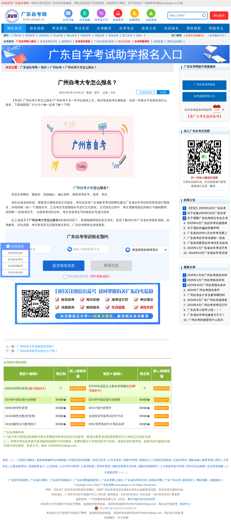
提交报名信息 (63, 265)
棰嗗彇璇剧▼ (77, 388)
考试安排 (81, 28)
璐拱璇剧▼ (77, 399)
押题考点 (216, 28)
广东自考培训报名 (204, 84)
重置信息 (111, 265)
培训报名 (171, 28)
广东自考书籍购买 (60, 480)
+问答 (163, 92)
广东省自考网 (29, 67)
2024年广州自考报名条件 (201, 290)
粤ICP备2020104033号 (141, 499)
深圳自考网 (155, 480)
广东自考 (34, 104)
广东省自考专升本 (136, 480)
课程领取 (193, 28)
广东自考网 (107, 484)
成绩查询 (66, 41)
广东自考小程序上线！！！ (202, 310)
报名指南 (37, 28)
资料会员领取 (174, 41)
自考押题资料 (141, 41)
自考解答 (104, 28)
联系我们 (188, 480)
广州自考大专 (83, 188)
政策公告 (149, 28)
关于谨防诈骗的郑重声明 (201, 228)
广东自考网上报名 (26, 41)
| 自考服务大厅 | (217, 35)
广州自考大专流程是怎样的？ (36, 346)
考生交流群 (124, 41)
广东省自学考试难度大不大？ (204, 314)
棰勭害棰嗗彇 (161, 388)
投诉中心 (185, 503)
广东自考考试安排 (104, 41)
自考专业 (126, 28)
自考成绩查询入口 (204, 96)
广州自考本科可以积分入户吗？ (37, 351)
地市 (44, 67)
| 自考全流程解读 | (194, 35)
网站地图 (202, 480)
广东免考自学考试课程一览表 (204, 238)
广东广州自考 (172, 480)
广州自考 (56, 67)
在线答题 (158, 41)
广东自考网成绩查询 (86, 480)
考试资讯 (59, 28)
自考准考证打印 (48, 41)
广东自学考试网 (18, 480)
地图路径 (216, 480)
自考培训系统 (82, 41)
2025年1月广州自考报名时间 (203, 280)
